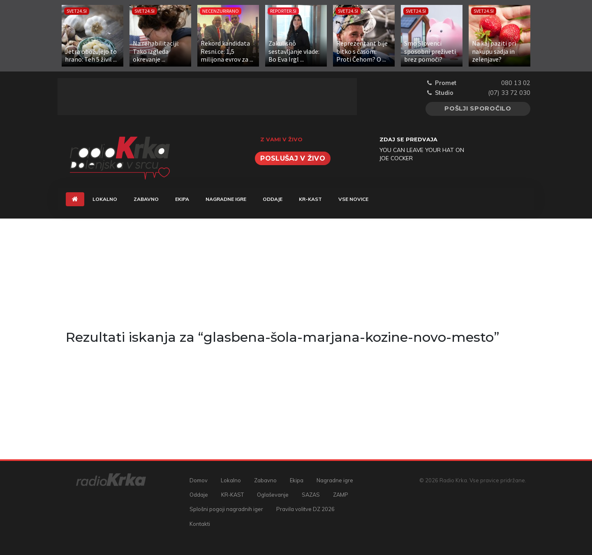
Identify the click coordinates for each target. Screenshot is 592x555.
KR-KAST (310, 199)
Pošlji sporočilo (477, 108)
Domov (199, 480)
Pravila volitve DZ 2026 (305, 509)
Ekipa (182, 199)
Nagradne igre (226, 199)
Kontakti (200, 523)
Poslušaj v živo (292, 158)
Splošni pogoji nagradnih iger (226, 509)
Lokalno (104, 199)
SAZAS (311, 494)
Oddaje (272, 199)
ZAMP (340, 494)
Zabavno (146, 199)
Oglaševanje (273, 494)
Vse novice (353, 199)
